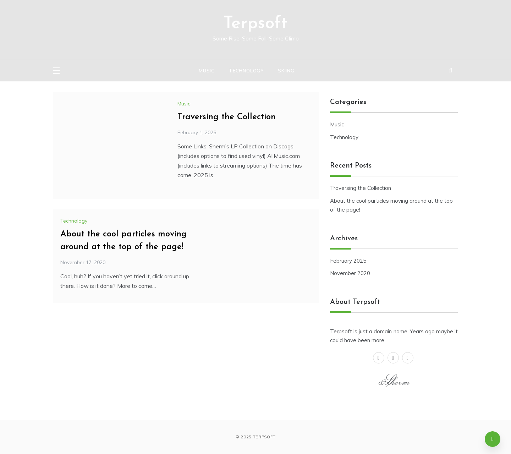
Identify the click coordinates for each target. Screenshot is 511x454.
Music (207, 70)
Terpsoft (255, 23)
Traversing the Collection (226, 117)
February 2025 (348, 260)
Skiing (286, 70)
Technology (246, 70)
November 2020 (350, 273)
